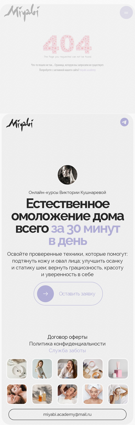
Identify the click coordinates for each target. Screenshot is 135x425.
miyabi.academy (88, 70)
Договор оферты (67, 337)
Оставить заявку (77, 294)
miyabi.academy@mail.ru (67, 414)
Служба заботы (67, 350)
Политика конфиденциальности (67, 344)
